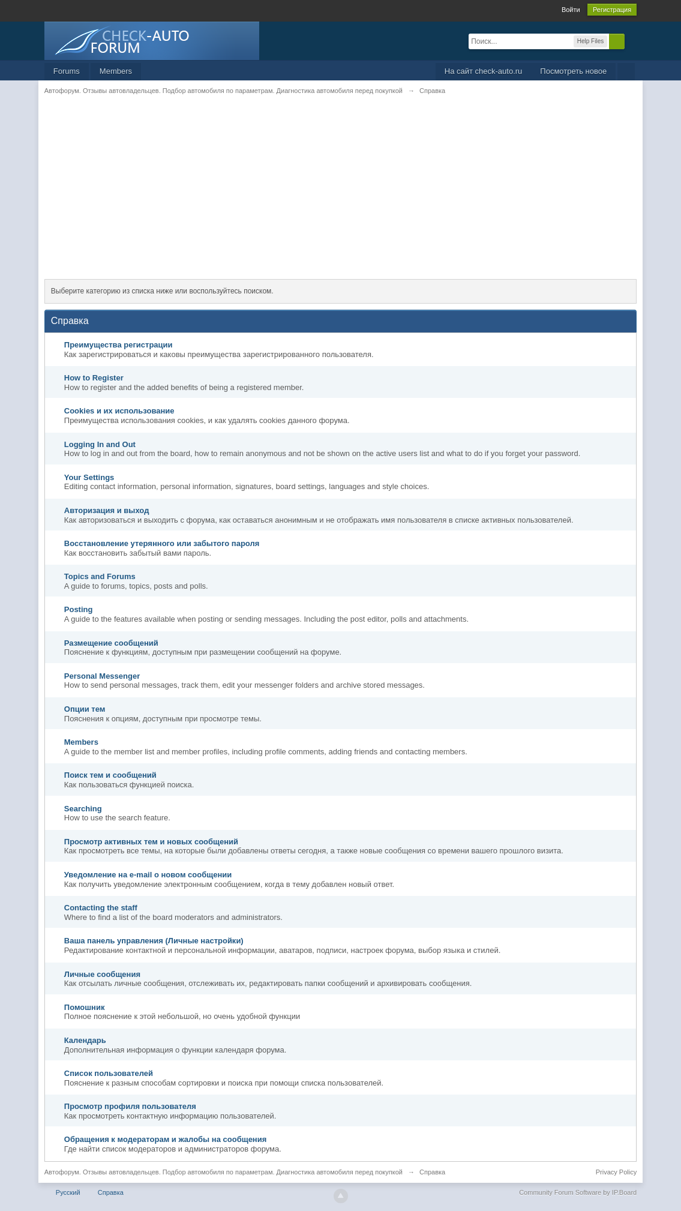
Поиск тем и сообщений (110, 775)
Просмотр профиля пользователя (130, 1106)
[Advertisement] (340, 195)
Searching (83, 808)
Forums (66, 71)
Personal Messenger (102, 676)
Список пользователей (108, 1073)
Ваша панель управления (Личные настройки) (154, 940)
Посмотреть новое (573, 71)
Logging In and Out (100, 444)
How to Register (94, 377)
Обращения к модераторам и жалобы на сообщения (165, 1139)
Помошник (84, 1007)
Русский (68, 1192)
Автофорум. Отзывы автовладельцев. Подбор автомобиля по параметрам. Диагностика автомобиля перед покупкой (223, 1172)
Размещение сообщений (111, 643)
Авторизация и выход (106, 510)
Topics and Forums (100, 576)
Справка (111, 1192)
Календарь (85, 1040)
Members (116, 71)
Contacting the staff (100, 907)
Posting (78, 609)
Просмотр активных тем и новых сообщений (151, 841)
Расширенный (632, 41)
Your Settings (89, 477)
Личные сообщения (102, 974)
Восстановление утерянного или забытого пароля (162, 543)
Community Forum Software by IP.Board (578, 1192)
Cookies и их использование (119, 410)
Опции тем (85, 709)
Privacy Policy (616, 1172)
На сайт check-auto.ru (484, 71)
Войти (571, 9)
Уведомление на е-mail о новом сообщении (148, 874)
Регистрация (612, 9)
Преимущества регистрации (118, 344)
